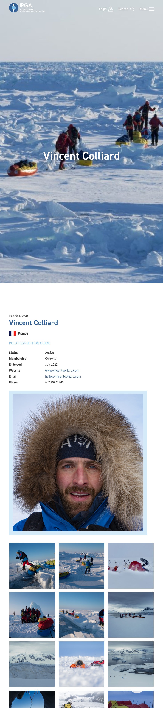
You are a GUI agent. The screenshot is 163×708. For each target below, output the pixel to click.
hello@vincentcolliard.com (63, 376)
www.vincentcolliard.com (62, 370)
